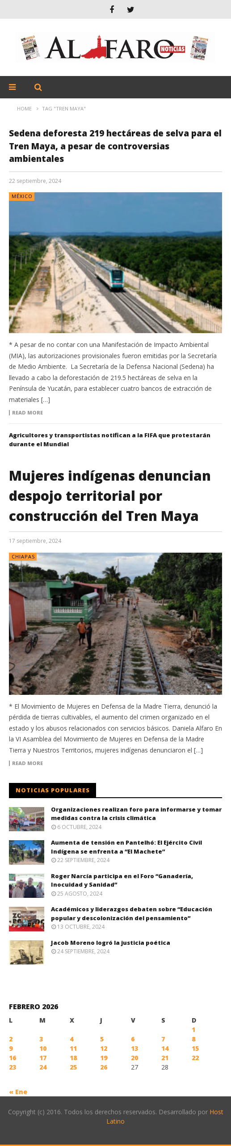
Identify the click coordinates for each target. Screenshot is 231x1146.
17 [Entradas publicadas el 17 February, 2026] (42, 1057)
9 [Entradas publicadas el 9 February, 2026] (11, 1048)
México (22, 196)
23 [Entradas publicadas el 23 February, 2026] (12, 1067)
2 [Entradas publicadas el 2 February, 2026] (11, 1039)
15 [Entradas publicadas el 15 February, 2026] (195, 1048)
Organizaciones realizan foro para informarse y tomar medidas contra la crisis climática (136, 813)
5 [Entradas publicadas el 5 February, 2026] (102, 1039)
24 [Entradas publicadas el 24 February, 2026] (42, 1067)
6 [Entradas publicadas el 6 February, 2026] (132, 1039)
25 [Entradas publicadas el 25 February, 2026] (73, 1067)
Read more (27, 412)
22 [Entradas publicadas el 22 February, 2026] (195, 1057)
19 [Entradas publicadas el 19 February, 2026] (103, 1057)
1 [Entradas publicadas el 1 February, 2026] (193, 1029)
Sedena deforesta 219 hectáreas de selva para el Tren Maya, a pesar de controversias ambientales (115, 146)
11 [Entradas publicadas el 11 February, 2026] (73, 1048)
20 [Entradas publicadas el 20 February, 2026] (134, 1057)
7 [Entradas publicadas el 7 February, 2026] (163, 1039)
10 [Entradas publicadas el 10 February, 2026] (42, 1048)
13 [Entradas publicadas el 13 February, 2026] (134, 1048)
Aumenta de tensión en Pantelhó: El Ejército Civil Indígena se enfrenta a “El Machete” (126, 846)
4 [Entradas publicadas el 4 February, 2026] (71, 1039)
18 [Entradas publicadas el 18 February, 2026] (73, 1057)
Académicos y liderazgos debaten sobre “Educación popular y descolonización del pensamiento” (131, 913)
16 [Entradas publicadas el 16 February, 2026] (12, 1057)
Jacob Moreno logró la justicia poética (110, 943)
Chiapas (23, 556)
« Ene (18, 1091)
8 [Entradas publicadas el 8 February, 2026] (193, 1039)
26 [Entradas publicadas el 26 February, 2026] (103, 1067)
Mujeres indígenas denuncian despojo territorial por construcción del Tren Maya (110, 495)
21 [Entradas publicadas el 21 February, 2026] (164, 1057)
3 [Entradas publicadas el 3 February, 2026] (41, 1039)
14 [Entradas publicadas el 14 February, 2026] (164, 1048)
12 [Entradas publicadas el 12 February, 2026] (103, 1048)
